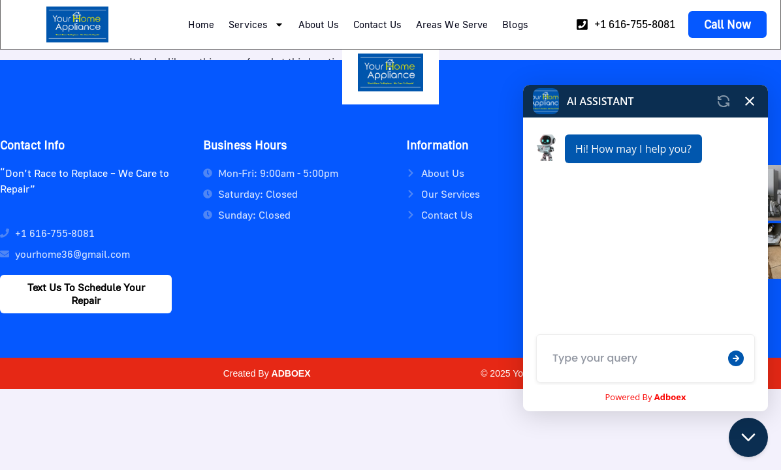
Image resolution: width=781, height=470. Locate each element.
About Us (318, 24)
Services (256, 24)
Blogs (515, 24)
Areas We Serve (452, 24)
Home (201, 24)
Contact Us (377, 24)
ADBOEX (291, 373)
